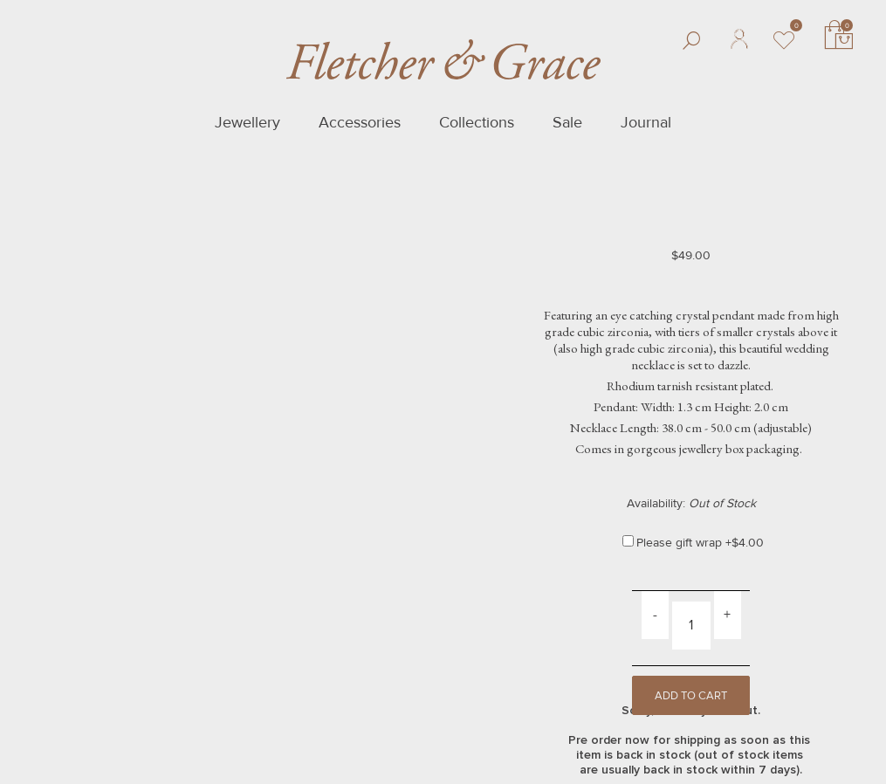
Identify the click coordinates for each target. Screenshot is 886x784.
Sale (567, 122)
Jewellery (247, 122)
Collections (476, 122)
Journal (646, 122)
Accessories (360, 122)
